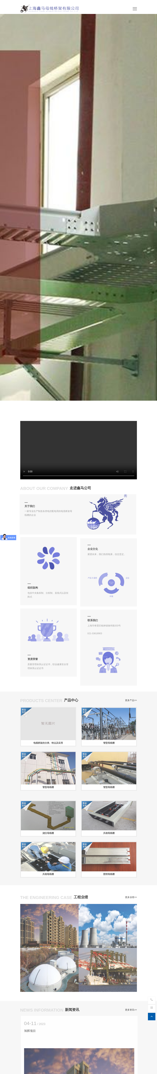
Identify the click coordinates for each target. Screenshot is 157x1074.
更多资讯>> (131, 1008)
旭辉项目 (32, 1030)
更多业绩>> (131, 895)
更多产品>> (131, 698)
